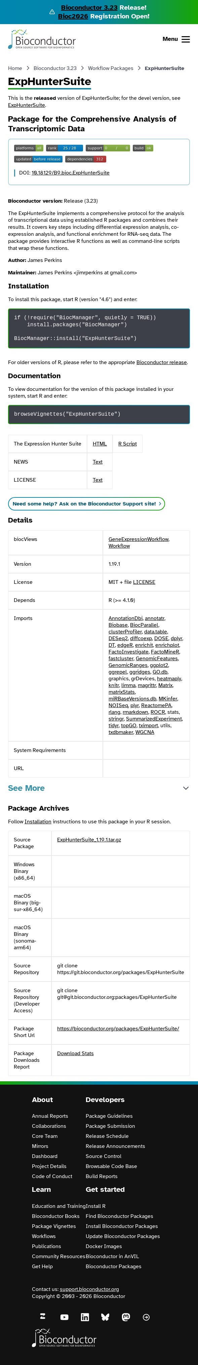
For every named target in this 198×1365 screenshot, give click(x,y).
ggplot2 (159, 665)
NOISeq (118, 705)
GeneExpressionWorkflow (138, 539)
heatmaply (169, 678)
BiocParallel (144, 625)
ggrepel (118, 672)
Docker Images (104, 1246)
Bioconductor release (161, 362)
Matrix (165, 685)
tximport (148, 725)
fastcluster (121, 658)
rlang (114, 712)
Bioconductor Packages (114, 1266)
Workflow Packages (110, 68)
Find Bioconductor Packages (119, 1216)
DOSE (161, 638)
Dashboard (44, 1156)
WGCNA (144, 732)
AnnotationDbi (126, 618)
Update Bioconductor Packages (123, 1236)
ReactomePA (156, 705)
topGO (128, 725)
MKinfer (168, 698)
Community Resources (58, 1256)
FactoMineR (165, 652)
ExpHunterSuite (26, 105)
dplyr (176, 638)
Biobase (118, 625)
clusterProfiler (125, 631)
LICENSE (144, 582)
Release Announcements (115, 1146)
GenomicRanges (128, 665)
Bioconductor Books (56, 1216)
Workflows (44, 1236)
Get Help (42, 1266)
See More (26, 788)
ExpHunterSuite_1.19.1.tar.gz (89, 839)
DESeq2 (118, 638)
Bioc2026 (73, 16)
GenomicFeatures (157, 658)
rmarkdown (135, 712)
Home (15, 68)
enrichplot (167, 645)
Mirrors (40, 1146)
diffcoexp (141, 638)
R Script (127, 443)
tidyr (114, 725)
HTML (100, 443)
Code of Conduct (52, 1176)
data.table (155, 631)
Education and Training (59, 1206)
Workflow (119, 546)
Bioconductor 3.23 (89, 7)
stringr (116, 718)
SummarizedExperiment (154, 718)
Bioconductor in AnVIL (112, 1256)
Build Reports (102, 1176)
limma (128, 685)
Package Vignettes (54, 1226)
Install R (96, 1206)
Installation (38, 821)
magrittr (147, 685)
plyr (134, 705)
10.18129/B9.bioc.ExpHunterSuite (71, 172)
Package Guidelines (109, 1116)
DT (112, 645)
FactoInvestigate (129, 652)
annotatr (154, 618)
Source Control (103, 1156)
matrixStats (122, 692)
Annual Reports (50, 1116)
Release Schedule (107, 1136)
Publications (46, 1246)
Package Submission (110, 1126)
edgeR (125, 645)
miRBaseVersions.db (132, 698)
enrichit (144, 645)
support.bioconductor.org (89, 1289)
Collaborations (49, 1126)
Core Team (44, 1136)
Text (98, 462)
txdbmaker (121, 732)
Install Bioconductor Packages (122, 1226)
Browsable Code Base (111, 1166)
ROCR (158, 712)
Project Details (49, 1166)
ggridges (139, 672)
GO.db (160, 672)
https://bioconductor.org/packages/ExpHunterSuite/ (118, 1028)
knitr (114, 685)
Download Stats (75, 1053)
